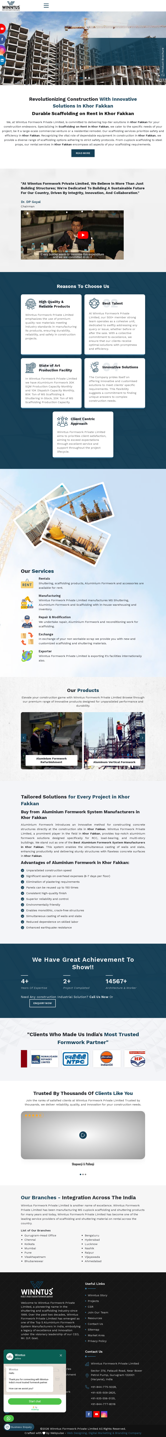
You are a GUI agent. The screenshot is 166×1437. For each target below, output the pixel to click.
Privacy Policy (97, 1341)
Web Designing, (77, 1433)
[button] (142, 738)
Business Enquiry (18, 1427)
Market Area (96, 1335)
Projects (93, 1301)
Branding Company (128, 1433)
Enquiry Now (42, 1003)
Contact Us (95, 1324)
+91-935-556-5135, (103, 1398)
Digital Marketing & (101, 1433)
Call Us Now (99, 997)
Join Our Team (98, 1312)
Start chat (35, 1401)
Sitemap (93, 1329)
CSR (90, 1306)
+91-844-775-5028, (104, 1387)
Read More (83, 153)
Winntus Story (97, 1295)
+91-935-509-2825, (103, 1392)
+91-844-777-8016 (103, 1404)
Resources (95, 1318)
